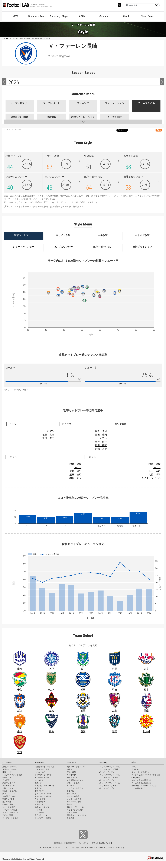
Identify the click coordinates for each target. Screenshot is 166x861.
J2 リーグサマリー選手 (108, 777)
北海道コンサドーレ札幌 (44, 767)
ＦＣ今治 (38, 810)
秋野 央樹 (48, 434)
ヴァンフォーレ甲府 (43, 794)
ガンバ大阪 (6, 802)
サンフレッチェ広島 (10, 812)
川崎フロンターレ (9, 788)
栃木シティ (39, 783)
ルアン (50, 431)
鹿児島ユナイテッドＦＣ (77, 815)
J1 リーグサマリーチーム (109, 767)
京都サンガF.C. (8, 799)
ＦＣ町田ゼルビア (9, 786)
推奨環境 (67, 843)
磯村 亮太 (75, 478)
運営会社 (95, 843)
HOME (15, 16)
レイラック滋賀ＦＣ (75, 788)
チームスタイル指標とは (19, 199)
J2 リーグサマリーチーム (109, 775)
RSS (159, 130)
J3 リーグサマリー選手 (108, 786)
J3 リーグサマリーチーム (109, 783)
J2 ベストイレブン (106, 780)
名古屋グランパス (9, 796)
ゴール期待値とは (138, 788)
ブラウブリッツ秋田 (43, 775)
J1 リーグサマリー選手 (108, 769)
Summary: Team (37, 16)
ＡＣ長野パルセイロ (75, 780)
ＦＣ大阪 (70, 791)
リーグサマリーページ (66, 202)
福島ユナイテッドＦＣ (76, 767)
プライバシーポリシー (81, 843)
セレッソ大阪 (7, 804)
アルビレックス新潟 (43, 796)
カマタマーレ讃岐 (74, 802)
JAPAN (81, 16)
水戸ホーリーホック (10, 769)
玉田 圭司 (48, 438)
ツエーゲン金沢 (73, 783)
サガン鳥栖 (39, 812)
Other (133, 762)
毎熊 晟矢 (101, 449)
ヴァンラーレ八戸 (42, 769)
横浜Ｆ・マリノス (9, 791)
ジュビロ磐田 (40, 802)
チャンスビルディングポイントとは (145, 775)
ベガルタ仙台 (40, 772)
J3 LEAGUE (71, 762)
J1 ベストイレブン (106, 772)
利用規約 (58, 843)
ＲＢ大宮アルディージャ (44, 786)
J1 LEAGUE (7, 762)
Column (103, 16)
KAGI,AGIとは (137, 777)
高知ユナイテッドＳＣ (76, 807)
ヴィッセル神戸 (8, 807)
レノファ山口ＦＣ (74, 799)
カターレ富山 (40, 799)
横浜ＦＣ (38, 788)
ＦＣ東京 (6, 780)
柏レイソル (6, 777)
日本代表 (135, 769)
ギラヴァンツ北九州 (75, 810)
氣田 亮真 (101, 445)
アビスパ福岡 (7, 815)
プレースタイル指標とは (141, 780)
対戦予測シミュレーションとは (144, 786)
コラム (134, 767)
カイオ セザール (150, 478)
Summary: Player (59, 16)
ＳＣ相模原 (71, 775)
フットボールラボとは (140, 772)
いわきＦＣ (39, 780)
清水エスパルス (8, 794)
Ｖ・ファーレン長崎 (10, 818)
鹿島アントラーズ (9, 767)
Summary (103, 762)
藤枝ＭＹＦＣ (40, 804)
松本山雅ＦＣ (72, 777)
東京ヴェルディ (8, 783)
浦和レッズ (6, 772)
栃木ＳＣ (70, 769)
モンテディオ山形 (42, 777)
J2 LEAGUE (39, 762)
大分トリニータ (41, 815)
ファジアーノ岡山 (9, 810)
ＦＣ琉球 (70, 818)
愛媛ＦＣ (70, 804)
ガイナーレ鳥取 (73, 796)
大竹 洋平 (101, 441)
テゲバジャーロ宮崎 (43, 818)
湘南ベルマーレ (41, 791)
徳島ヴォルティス (42, 807)
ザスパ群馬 (71, 772)
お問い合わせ (105, 843)
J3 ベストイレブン (106, 788)
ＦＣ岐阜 (70, 786)
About (126, 16)
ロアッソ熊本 (72, 812)
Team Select (148, 16)
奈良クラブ (71, 794)
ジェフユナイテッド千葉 (12, 775)
